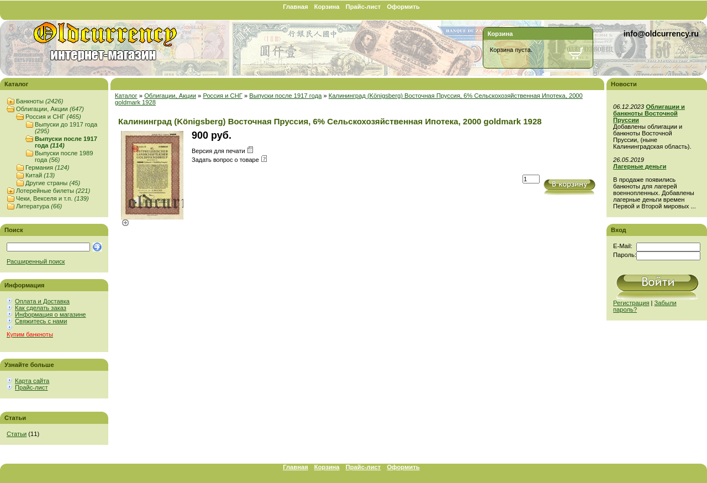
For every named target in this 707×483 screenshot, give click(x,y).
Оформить (403, 6)
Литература (39, 206)
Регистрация (631, 303)
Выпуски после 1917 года (285, 95)
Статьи (17, 434)
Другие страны (52, 183)
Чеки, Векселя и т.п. (52, 198)
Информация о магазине (50, 314)
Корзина (327, 6)
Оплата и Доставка (42, 301)
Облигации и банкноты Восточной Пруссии (649, 113)
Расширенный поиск (36, 261)
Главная (295, 6)
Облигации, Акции (50, 109)
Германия (47, 167)
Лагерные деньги (639, 166)
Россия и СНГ (53, 116)
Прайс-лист (363, 6)
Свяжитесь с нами (41, 321)
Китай (40, 175)
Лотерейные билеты (53, 190)
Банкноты (39, 101)
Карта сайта (32, 380)
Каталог (126, 95)
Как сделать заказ (40, 308)
